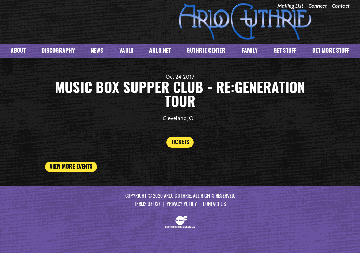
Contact (340, 6)
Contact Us (214, 204)
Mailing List (290, 6)
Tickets (180, 142)
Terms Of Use (147, 204)
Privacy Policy (182, 204)
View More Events (71, 167)
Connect (317, 6)
